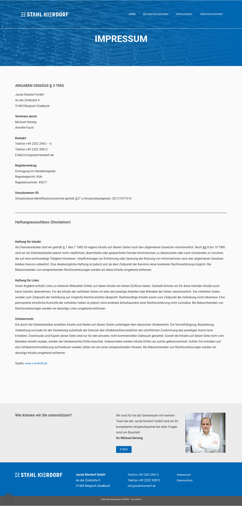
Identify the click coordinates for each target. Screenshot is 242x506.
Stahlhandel (184, 14)
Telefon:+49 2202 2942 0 (144, 475)
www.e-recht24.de (37, 363)
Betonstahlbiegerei (155, 14)
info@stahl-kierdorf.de (142, 486)
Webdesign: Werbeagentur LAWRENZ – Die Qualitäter (121, 499)
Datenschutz (185, 480)
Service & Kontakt (211, 14)
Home (132, 14)
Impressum (184, 475)
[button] (8, 497)
